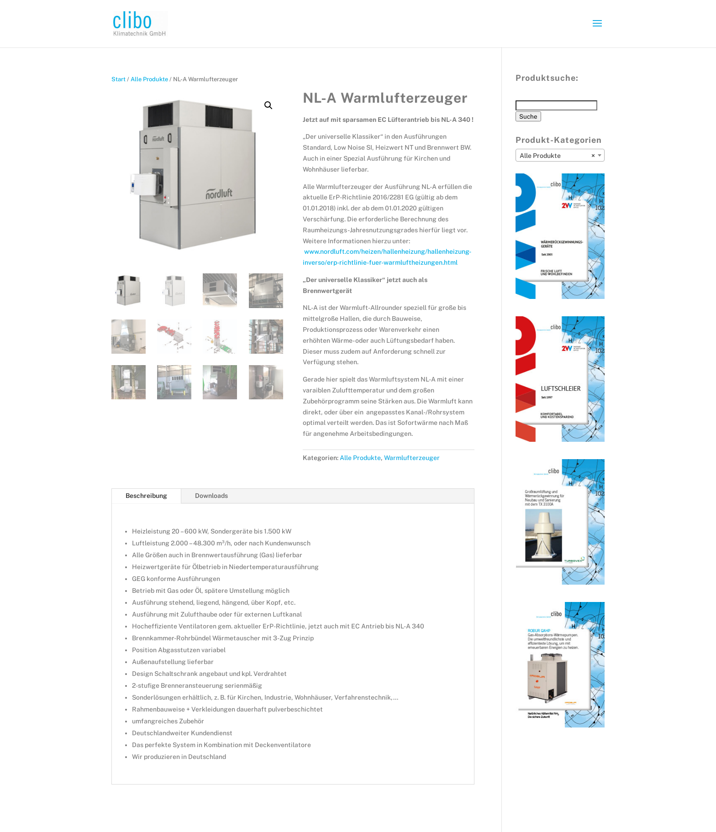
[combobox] (560, 155)
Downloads (211, 495)
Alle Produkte (149, 79)
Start (118, 79)
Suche (528, 116)
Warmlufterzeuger (412, 457)
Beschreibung (146, 495)
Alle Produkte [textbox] (557, 155)
